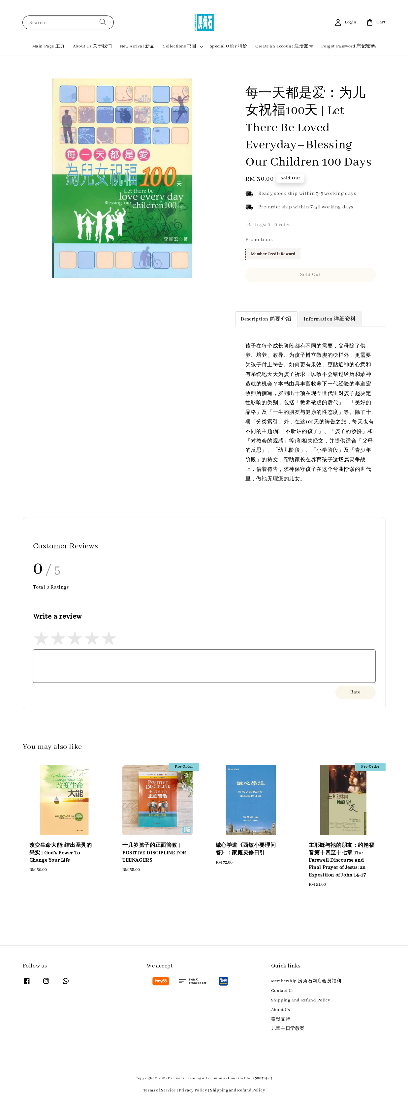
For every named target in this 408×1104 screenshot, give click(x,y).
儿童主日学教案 (288, 1028)
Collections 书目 (180, 46)
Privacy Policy (193, 1090)
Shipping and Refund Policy (300, 1000)
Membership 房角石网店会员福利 (306, 981)
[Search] (102, 22)
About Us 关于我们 (92, 46)
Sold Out (310, 275)
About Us (280, 1010)
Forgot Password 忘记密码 (348, 46)
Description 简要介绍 (266, 319)
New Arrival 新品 (137, 46)
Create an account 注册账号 (284, 46)
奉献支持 (280, 1019)
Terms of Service (159, 1090)
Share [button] (256, 294)
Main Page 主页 (48, 46)
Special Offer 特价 (229, 46)
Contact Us (282, 991)
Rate (355, 692)
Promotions (259, 240)
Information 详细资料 (330, 319)
